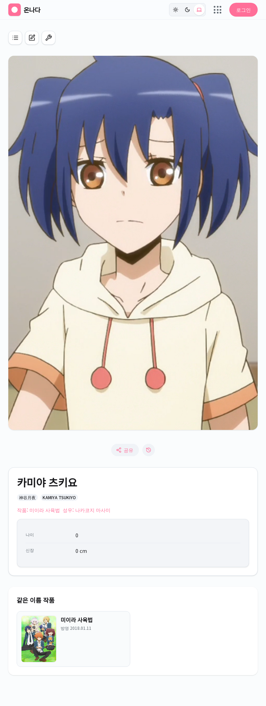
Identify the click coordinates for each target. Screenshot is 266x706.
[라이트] (175, 9)
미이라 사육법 (76, 620)
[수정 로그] (148, 450)
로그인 (243, 9)
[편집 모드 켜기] (48, 38)
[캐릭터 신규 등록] (32, 38)
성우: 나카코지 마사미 (86, 509)
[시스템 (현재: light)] (199, 9)
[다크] (187, 9)
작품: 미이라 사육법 (38, 509)
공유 (124, 450)
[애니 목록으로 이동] (15, 38)
